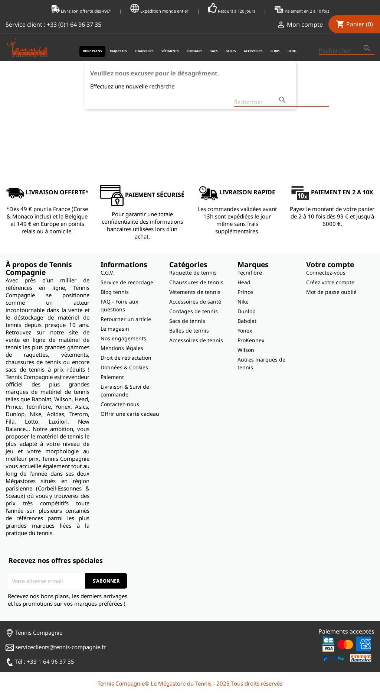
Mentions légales (122, 348)
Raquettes (118, 51)
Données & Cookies (124, 367)
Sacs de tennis (187, 320)
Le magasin (115, 328)
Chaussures (144, 51)
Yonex (245, 330)
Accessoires (253, 51)
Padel (292, 51)
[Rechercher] (346, 51)
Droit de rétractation (126, 357)
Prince (245, 291)
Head (244, 282)
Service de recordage (127, 282)
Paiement (112, 376)
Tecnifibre (250, 272)
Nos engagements (123, 338)
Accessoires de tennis (196, 340)
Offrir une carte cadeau (130, 413)
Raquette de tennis (193, 272)
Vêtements (169, 51)
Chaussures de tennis (196, 282)
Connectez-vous (325, 272)
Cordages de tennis (193, 311)
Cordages (194, 51)
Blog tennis (115, 291)
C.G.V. (107, 272)
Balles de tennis (189, 330)
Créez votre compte (330, 282)
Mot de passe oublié (331, 291)
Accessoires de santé (195, 301)
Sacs (213, 51)
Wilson (246, 349)
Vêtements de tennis (194, 291)
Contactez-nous (120, 404)
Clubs (275, 51)
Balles (231, 51)
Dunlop (247, 311)
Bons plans (92, 51)
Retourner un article (126, 319)
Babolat (247, 320)
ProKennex (251, 340)
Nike (243, 301)
